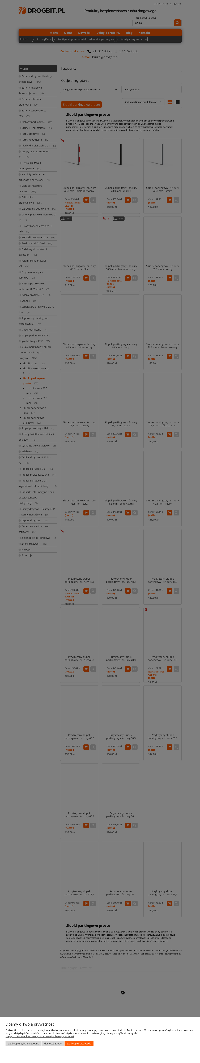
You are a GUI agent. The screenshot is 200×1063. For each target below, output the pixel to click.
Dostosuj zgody (53, 1043)
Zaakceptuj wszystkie (79, 1043)
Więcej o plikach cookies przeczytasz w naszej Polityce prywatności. (40, 1036)
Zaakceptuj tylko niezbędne (23, 1043)
